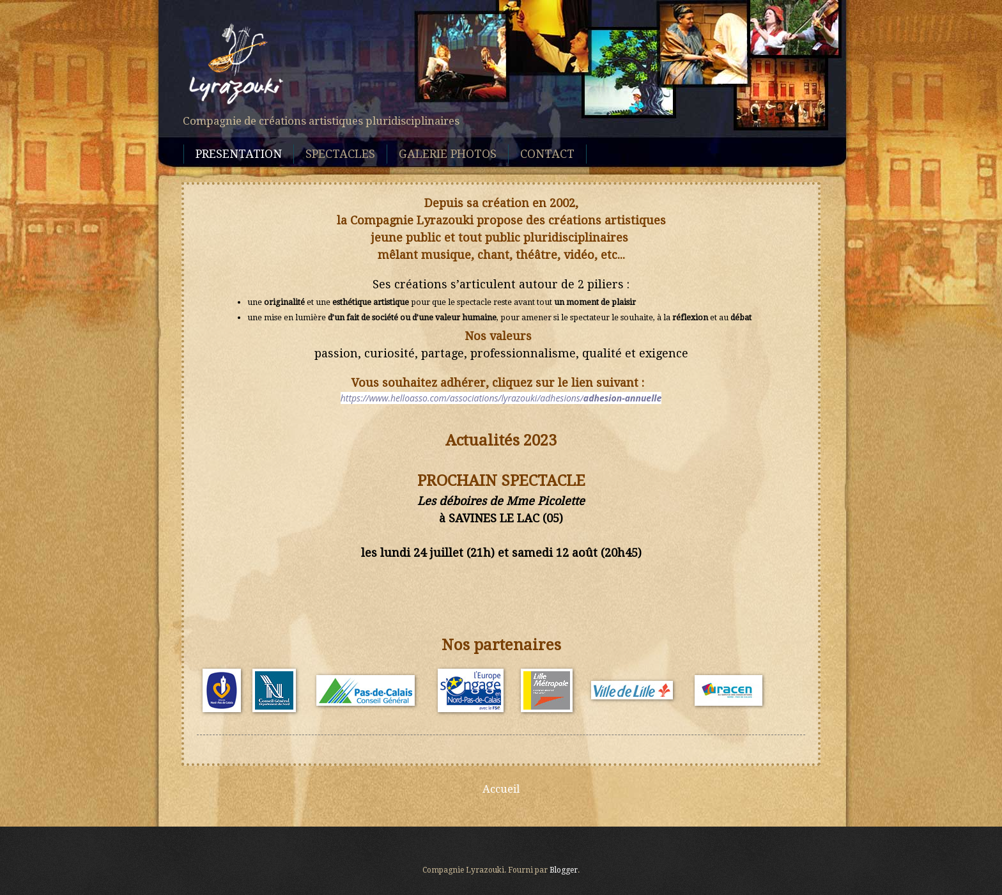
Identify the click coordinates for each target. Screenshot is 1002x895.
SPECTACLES (340, 153)
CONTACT (547, 153)
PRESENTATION (239, 153)
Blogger (564, 870)
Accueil (501, 788)
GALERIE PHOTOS (448, 153)
